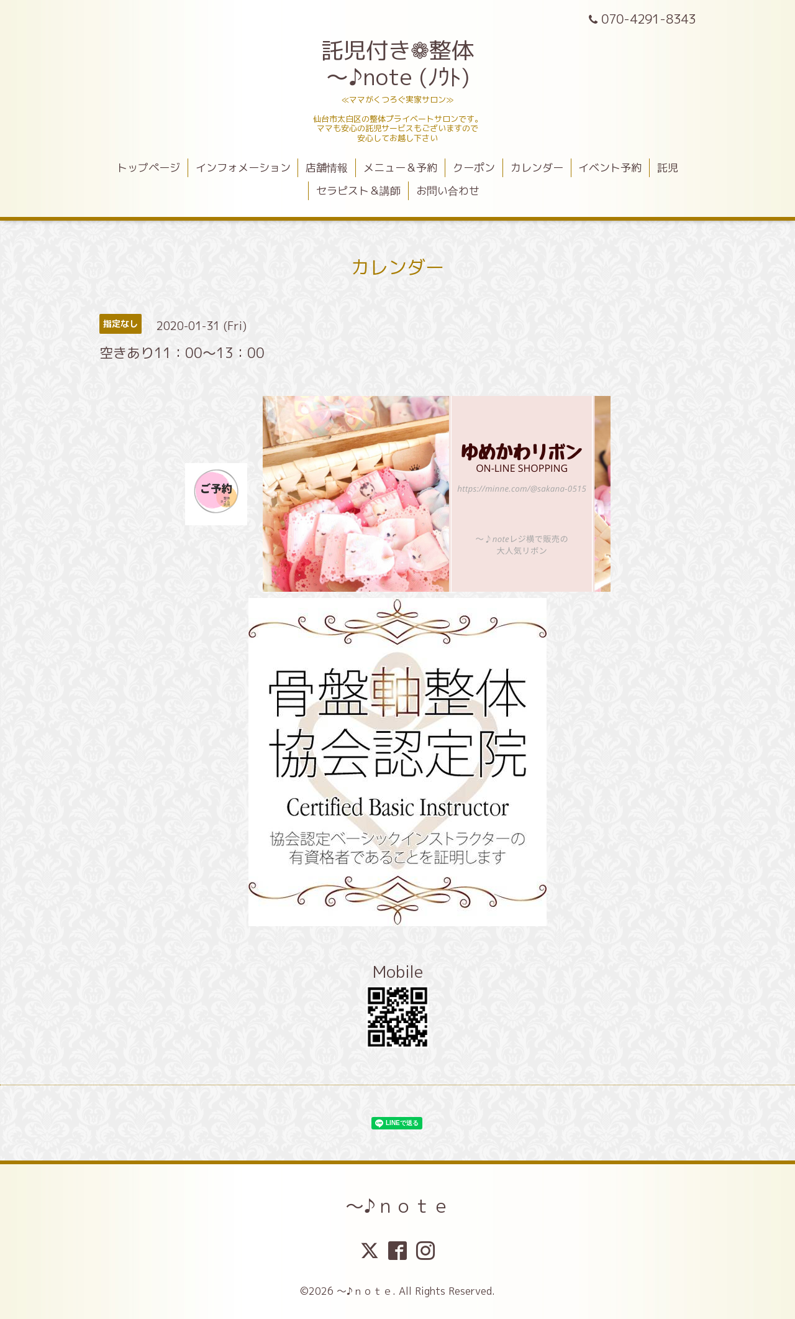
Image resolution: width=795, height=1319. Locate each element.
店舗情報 (327, 167)
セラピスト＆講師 (358, 190)
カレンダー (537, 167)
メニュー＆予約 (400, 167)
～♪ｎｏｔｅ (397, 1206)
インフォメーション (243, 167)
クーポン (474, 167)
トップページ (148, 167)
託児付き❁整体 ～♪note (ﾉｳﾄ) (397, 63)
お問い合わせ (447, 190)
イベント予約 (610, 167)
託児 (667, 167)
